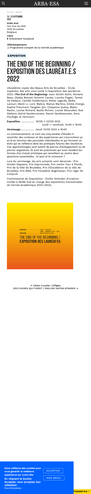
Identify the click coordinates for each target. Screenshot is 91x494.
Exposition (17, 55)
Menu (87, 2)
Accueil (10, 12)
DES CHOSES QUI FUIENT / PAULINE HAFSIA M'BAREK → (45, 288)
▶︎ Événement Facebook (20, 38)
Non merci (53, 480)
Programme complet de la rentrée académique (37, 47)
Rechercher (4, 4)
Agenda (18, 12)
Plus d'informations (12, 491)
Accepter (53, 473)
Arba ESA (48, 3)
